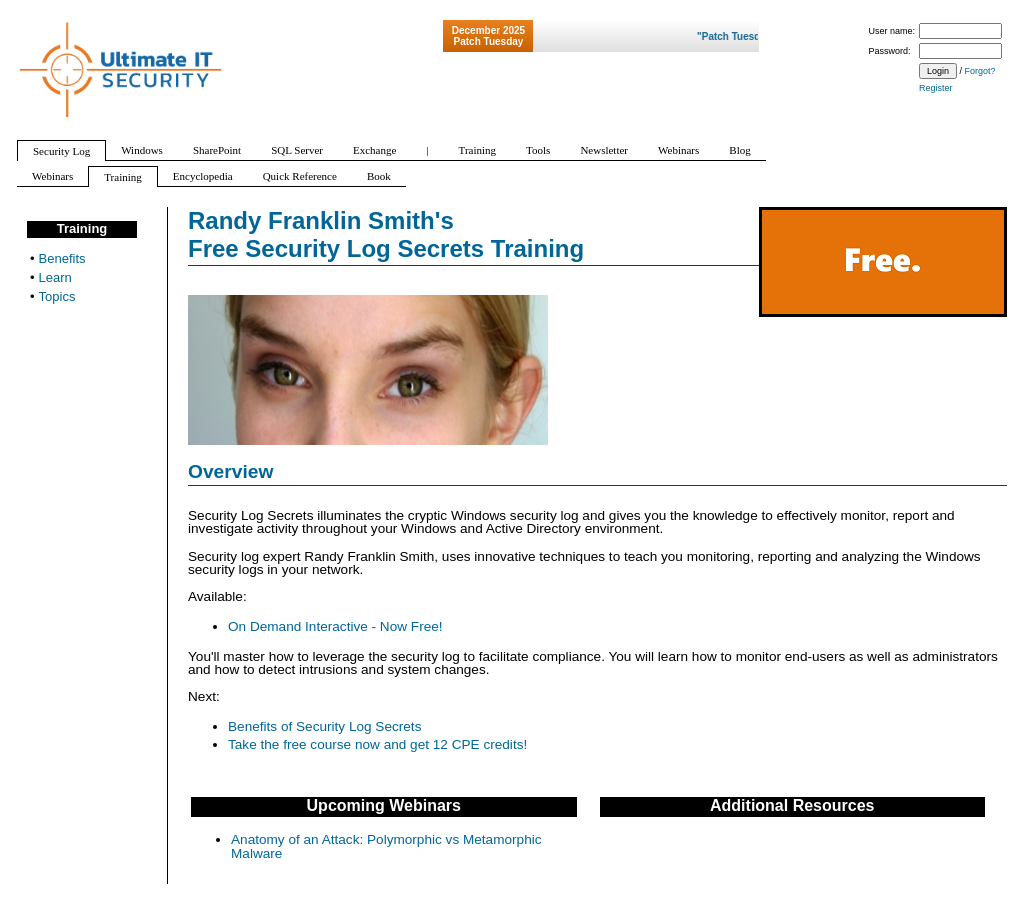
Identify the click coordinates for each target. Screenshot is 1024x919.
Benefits (62, 258)
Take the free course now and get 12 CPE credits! (377, 744)
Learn (55, 277)
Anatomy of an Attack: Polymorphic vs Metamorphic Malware (386, 846)
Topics (57, 296)
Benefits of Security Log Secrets (324, 726)
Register (936, 88)
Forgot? (980, 71)
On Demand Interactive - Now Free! (335, 626)
